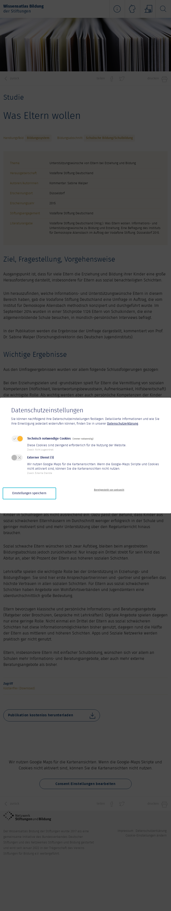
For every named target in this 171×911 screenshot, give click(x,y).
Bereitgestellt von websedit (109, 490)
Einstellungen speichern (29, 493)
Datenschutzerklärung (122, 423)
